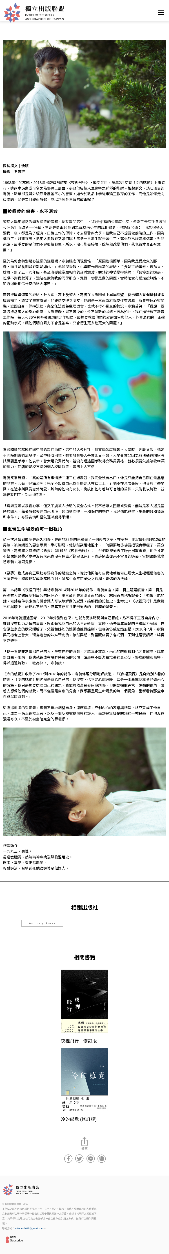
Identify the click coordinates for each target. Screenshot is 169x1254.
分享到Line (90, 1158)
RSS (13, 1237)
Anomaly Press (42, 923)
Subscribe (16, 1240)
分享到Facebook (68, 1158)
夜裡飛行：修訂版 (79, 1040)
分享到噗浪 (101, 1158)
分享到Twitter (79, 1158)
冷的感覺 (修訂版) (78, 1119)
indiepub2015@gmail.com (30, 1228)
